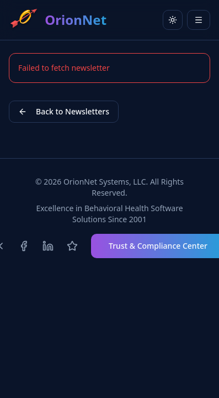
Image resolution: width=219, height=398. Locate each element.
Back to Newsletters (63, 111)
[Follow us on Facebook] (23, 246)
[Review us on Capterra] (72, 246)
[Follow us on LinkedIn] (48, 246)
